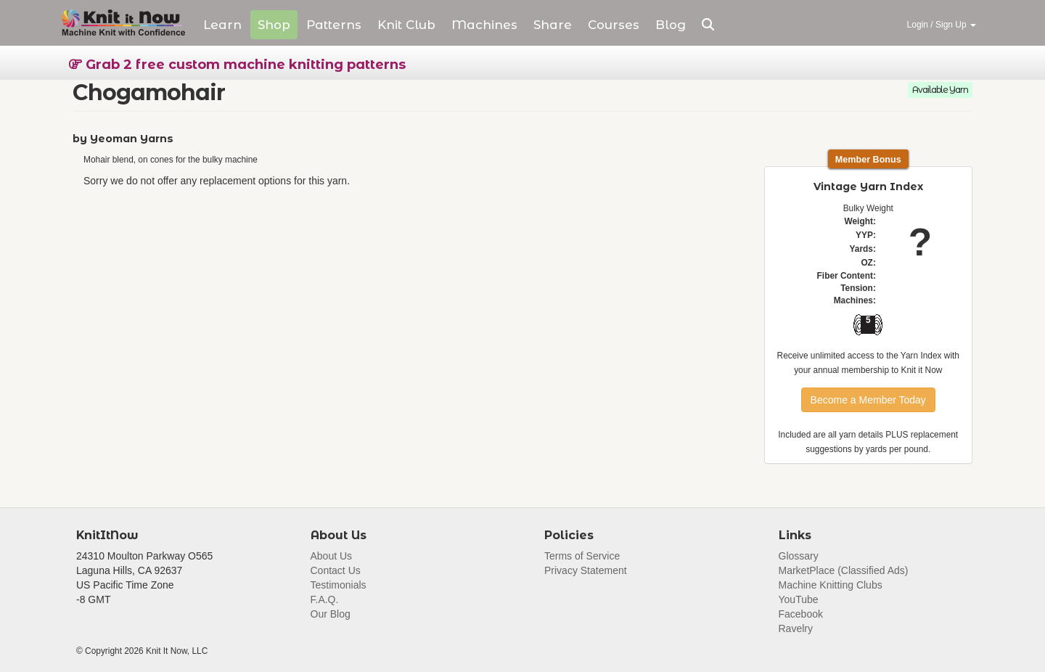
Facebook (801, 614)
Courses (613, 24)
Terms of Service (582, 556)
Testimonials (338, 585)
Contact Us (336, 570)
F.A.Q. (325, 599)
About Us (332, 556)
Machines (484, 24)
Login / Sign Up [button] (941, 25)
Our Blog (331, 614)
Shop (274, 24)
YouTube (799, 599)
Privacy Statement (585, 570)
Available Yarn (940, 89)
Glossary (799, 556)
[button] (707, 24)
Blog (670, 24)
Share (552, 24)
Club (406, 24)
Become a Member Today (868, 400)
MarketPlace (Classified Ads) (844, 570)
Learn (222, 24)
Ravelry (796, 628)
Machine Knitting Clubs (830, 585)
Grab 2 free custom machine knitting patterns (237, 65)
